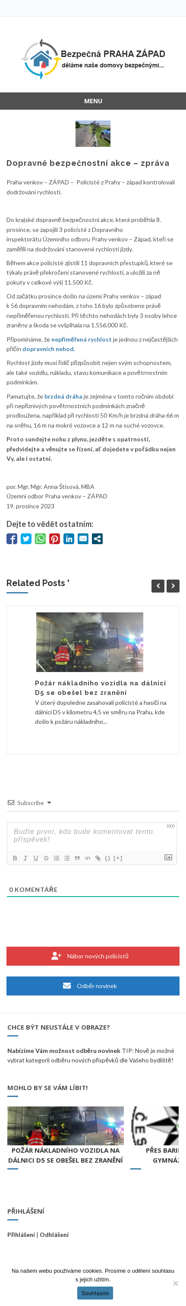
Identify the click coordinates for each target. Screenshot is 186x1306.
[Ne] (175, 1283)
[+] (118, 858)
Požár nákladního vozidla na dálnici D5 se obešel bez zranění (65, 1155)
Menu (93, 101)
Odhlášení (54, 1234)
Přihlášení (21, 1234)
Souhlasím (95, 1293)
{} (108, 858)
